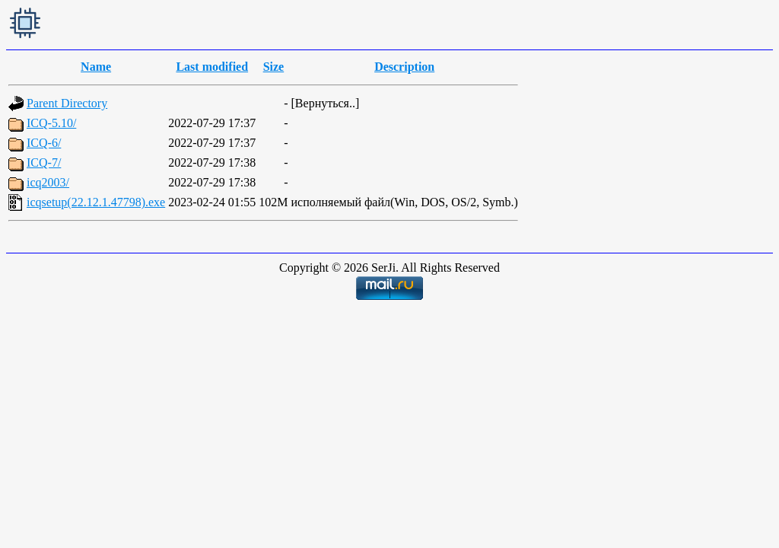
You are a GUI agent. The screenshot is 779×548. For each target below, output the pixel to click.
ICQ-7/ (44, 162)
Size (274, 66)
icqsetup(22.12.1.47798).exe (96, 202)
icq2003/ (48, 182)
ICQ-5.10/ (51, 122)
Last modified (212, 66)
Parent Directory (67, 103)
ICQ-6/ (44, 142)
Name (96, 66)
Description (404, 66)
